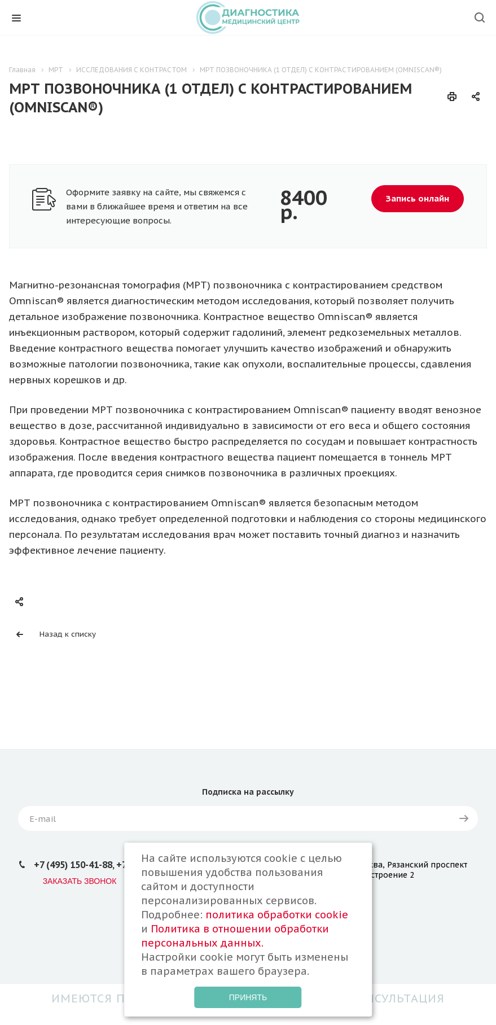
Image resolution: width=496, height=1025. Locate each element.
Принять (248, 997)
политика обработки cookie (276, 914)
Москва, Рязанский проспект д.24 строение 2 (410, 870)
